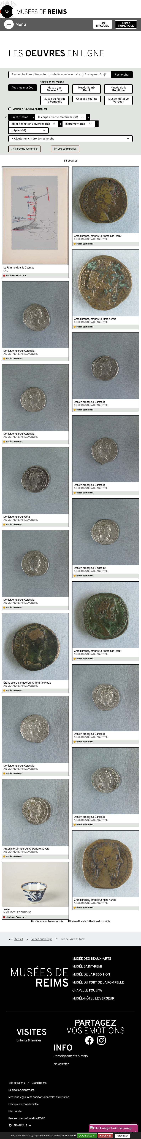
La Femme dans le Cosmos (18, 267)
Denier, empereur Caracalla (18, 351)
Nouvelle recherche (25, 149)
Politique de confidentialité (23, 1104)
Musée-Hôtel (118, 100)
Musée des (54, 89)
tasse (6, 909)
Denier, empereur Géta (16, 516)
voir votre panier (65, 149)
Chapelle (86, 99)
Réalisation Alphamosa (21, 1090)
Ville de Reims (16, 1083)
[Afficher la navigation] (9, 24)
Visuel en (30, 109)
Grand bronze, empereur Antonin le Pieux (97, 236)
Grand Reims (39, 1083)
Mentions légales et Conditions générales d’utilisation (38, 1097)
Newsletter (61, 1064)
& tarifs (70, 1056)
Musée (126, 24)
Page (102, 24)
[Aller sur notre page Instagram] (101, 1040)
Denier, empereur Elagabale (90, 568)
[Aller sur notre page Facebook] (89, 1040)
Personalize (122, 1135)
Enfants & (28, 1040)
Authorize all (87, 1135)
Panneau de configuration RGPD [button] (26, 1118)
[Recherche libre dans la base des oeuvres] (60, 74)
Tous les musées (22, 88)
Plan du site (14, 1111)
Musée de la (118, 89)
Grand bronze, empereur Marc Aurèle (95, 319)
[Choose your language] (19, 1126)
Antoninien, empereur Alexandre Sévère (26, 848)
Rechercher (122, 75)
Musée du (55, 100)
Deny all (106, 1135)
